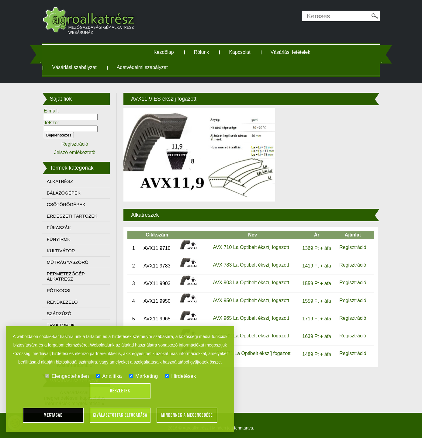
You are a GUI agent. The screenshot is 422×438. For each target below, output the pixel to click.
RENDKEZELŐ (62, 302)
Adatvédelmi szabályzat (142, 67)
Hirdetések (180, 376)
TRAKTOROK (61, 325)
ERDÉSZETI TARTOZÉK (72, 216)
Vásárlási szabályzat (74, 67)
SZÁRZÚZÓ (59, 313)
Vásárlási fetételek (290, 52)
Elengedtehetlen (67, 376)
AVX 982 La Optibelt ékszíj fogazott (251, 335)
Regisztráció (352, 247)
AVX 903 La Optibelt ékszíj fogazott (251, 282)
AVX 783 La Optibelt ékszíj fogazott (251, 264)
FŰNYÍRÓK (59, 239)
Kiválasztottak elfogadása (120, 415)
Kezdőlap (164, 52)
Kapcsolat (239, 52)
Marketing (143, 376)
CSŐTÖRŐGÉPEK (66, 204)
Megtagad (53, 415)
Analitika (109, 376)
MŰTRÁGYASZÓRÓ (67, 262)
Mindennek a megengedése (187, 415)
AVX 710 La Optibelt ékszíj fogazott (251, 247)
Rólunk (201, 52)
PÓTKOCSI (59, 290)
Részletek (120, 391)
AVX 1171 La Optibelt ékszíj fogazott (251, 353)
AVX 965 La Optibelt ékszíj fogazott (251, 318)
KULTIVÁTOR (61, 250)
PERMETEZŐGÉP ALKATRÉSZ (66, 276)
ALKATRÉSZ (60, 181)
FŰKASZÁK (59, 227)
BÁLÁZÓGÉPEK (64, 192)
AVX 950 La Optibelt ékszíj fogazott (251, 300)
